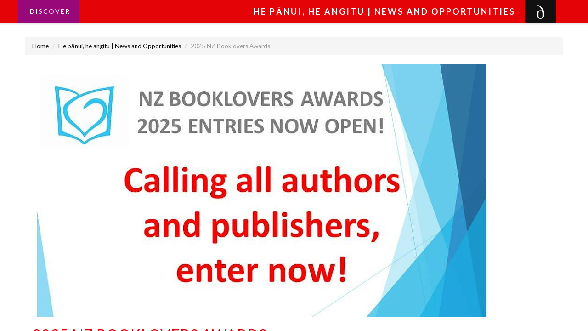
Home (40, 46)
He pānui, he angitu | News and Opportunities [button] (384, 11)
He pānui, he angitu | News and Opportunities (119, 46)
